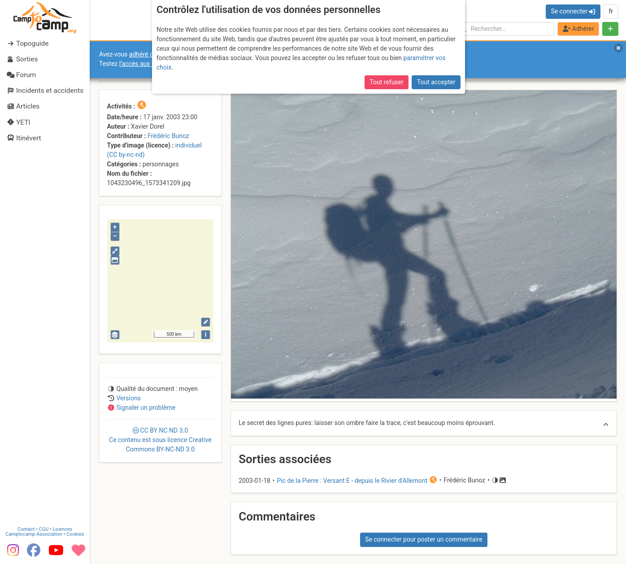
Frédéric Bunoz (168, 135)
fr (611, 11)
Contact (26, 529)
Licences (62, 529)
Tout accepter (436, 82)
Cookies (75, 534)
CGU (44, 529)
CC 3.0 (160, 440)
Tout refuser (386, 82)
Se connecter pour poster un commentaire (424, 539)
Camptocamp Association (33, 534)
